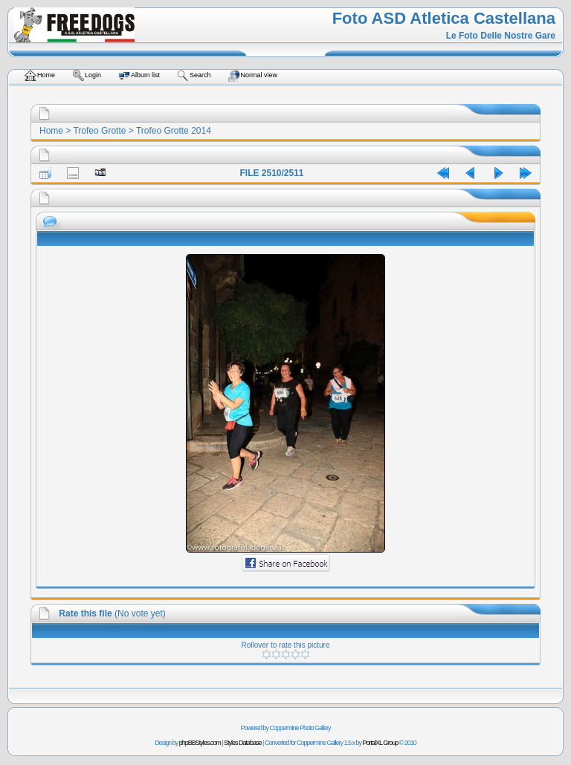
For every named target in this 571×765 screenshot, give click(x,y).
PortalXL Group (381, 742)
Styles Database (243, 742)
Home (51, 131)
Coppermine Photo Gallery (299, 728)
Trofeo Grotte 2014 (173, 131)
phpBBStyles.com (200, 742)
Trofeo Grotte (99, 131)
